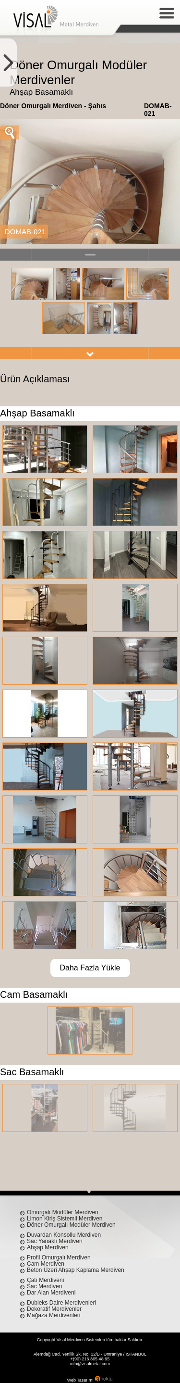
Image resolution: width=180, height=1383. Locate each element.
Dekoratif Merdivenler (54, 1309)
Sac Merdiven (44, 1286)
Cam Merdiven (45, 1263)
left (90, 255)
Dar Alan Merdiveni (51, 1292)
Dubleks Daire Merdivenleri (61, 1302)
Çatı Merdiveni (45, 1280)
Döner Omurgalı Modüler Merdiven (71, 1224)
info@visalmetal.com (90, 1363)
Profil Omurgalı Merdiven (59, 1257)
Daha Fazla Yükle (90, 968)
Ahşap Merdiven (48, 1247)
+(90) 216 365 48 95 (90, 1359)
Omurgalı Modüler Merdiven (62, 1212)
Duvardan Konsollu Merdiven (64, 1235)
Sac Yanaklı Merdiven (55, 1241)
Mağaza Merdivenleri (53, 1315)
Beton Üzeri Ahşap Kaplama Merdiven (75, 1270)
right (90, 353)
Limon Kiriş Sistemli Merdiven (64, 1218)
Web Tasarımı (80, 1380)
